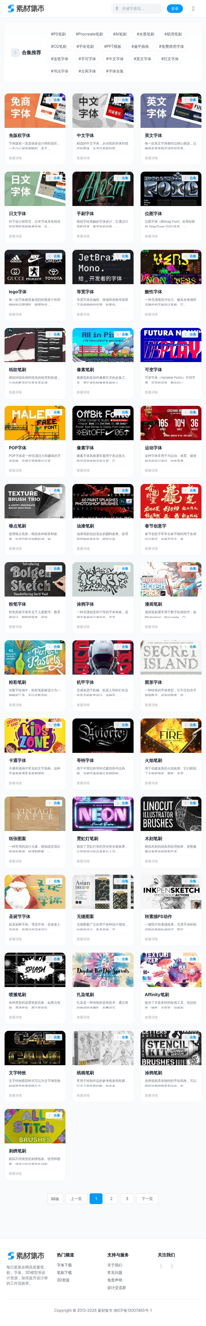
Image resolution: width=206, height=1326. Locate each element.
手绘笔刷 (85, 46)
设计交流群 (116, 1287)
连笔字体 (59, 58)
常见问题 (114, 1272)
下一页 (141, 1199)
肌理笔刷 (173, 34)
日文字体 (170, 58)
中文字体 (115, 58)
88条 (63, 1199)
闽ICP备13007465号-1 (133, 1310)
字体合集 (115, 71)
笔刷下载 (64, 1272)
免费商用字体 (171, 46)
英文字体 (142, 58)
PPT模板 (112, 46)
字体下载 (64, 1265)
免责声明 (114, 1280)
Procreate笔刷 (89, 34)
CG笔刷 (59, 46)
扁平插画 (140, 46)
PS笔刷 (58, 34)
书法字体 (59, 71)
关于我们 (114, 1265)
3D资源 (63, 1280)
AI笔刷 (120, 34)
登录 (175, 8)
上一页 (82, 1199)
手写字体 (87, 58)
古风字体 (87, 71)
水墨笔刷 (145, 34)
